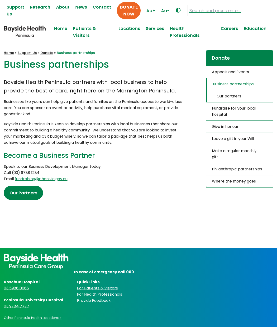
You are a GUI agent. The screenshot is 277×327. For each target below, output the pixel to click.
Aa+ (150, 11)
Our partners (229, 96)
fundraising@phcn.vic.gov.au (41, 179)
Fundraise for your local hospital (234, 111)
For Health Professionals (99, 294)
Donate (46, 52)
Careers (229, 28)
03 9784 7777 (16, 306)
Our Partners (23, 193)
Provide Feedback (94, 300)
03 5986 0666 (16, 288)
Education (255, 28)
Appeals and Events (230, 72)
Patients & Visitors (84, 31)
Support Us (27, 52)
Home (60, 28)
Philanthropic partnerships (237, 169)
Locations (129, 28)
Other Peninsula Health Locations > (33, 317)
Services (155, 28)
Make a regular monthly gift (234, 154)
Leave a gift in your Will (233, 138)
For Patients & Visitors (97, 288)
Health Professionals (185, 31)
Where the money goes (234, 181)
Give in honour (225, 126)
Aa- (165, 11)
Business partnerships (233, 84)
